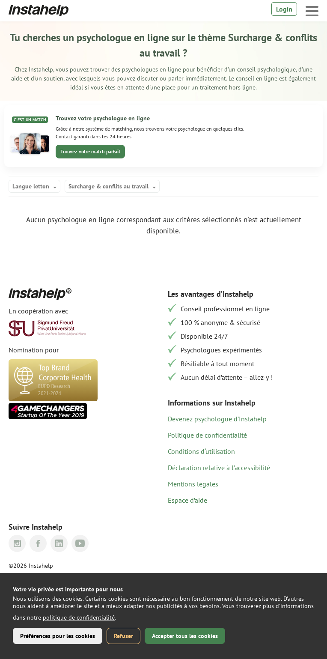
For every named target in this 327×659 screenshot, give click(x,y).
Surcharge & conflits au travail (108, 186)
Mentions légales (193, 484)
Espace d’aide (187, 500)
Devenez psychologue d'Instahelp (217, 418)
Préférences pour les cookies (57, 636)
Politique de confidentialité (207, 435)
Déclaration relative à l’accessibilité (219, 467)
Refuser (123, 636)
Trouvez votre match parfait (90, 151)
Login (284, 9)
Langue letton (30, 186)
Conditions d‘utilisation (201, 451)
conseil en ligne (257, 78)
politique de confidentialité (79, 617)
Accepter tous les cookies (185, 636)
